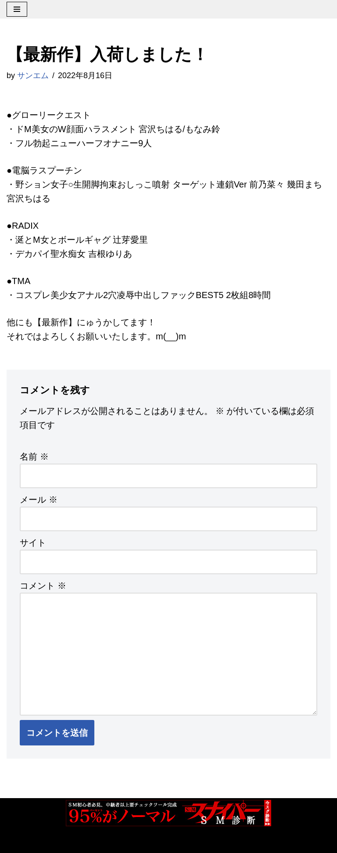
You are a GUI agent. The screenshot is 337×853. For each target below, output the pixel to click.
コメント (43, 585)
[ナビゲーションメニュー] (17, 9)
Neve (17, 842)
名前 (34, 456)
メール (38, 499)
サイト (33, 542)
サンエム (33, 75)
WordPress (104, 842)
